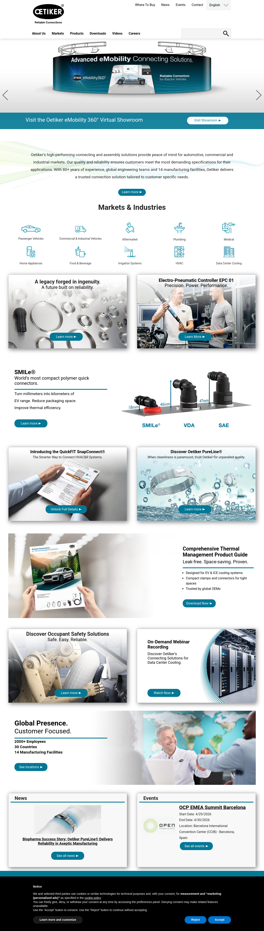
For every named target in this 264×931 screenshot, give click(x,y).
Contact (197, 5)
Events (180, 5)
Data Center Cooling (229, 255)
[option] (132, 89)
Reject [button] (195, 919)
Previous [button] (5, 95)
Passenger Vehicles (31, 233)
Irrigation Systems (129, 255)
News (165, 5)
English (214, 5)
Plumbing (179, 232)
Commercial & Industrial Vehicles (80, 233)
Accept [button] (219, 919)
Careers (134, 33)
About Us (39, 33)
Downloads (98, 33)
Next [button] (259, 95)
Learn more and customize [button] (58, 919)
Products (77, 33)
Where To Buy (145, 5)
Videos (117, 33)
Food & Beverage (80, 255)
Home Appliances (31, 255)
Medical (228, 232)
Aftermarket (130, 232)
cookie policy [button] (93, 898)
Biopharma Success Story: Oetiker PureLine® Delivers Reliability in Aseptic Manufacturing (67, 841)
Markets (58, 33)
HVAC (179, 255)
